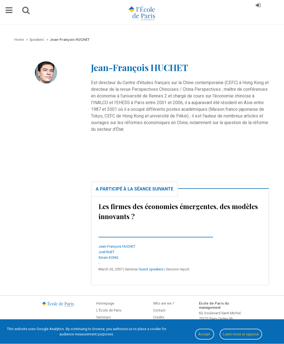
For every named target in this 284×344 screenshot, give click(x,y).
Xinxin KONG (108, 257)
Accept (204, 334)
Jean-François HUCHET (116, 246)
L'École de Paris (108, 310)
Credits (158, 317)
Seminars (103, 317)
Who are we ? (163, 303)
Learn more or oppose (241, 334)
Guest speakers (151, 269)
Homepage (105, 303)
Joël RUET (106, 252)
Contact (159, 310)
